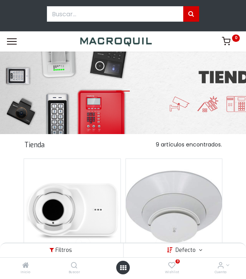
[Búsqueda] (191, 14)
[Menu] (11, 41)
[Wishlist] (171, 266)
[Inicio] (25, 266)
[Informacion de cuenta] (220, 266)
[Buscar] (74, 266)
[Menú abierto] (123, 267)
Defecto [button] (186, 250)
